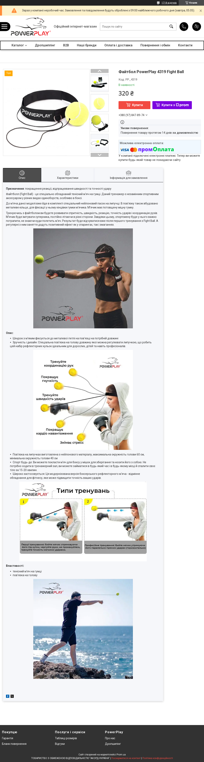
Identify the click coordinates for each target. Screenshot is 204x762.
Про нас (110, 738)
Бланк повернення (14, 743)
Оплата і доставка (118, 45)
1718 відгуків (169, 2)
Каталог (18, 45)
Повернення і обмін (155, 45)
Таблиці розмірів (66, 738)
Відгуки (60, 743)
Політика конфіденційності (157, 758)
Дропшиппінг (45, 45)
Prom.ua (121, 754)
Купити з (175, 105)
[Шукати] (171, 26)
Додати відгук (196, 26)
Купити (137, 105)
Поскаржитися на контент (126, 758)
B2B (66, 45)
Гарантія (7, 738)
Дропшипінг (113, 743)
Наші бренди (86, 45)
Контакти (185, 45)
